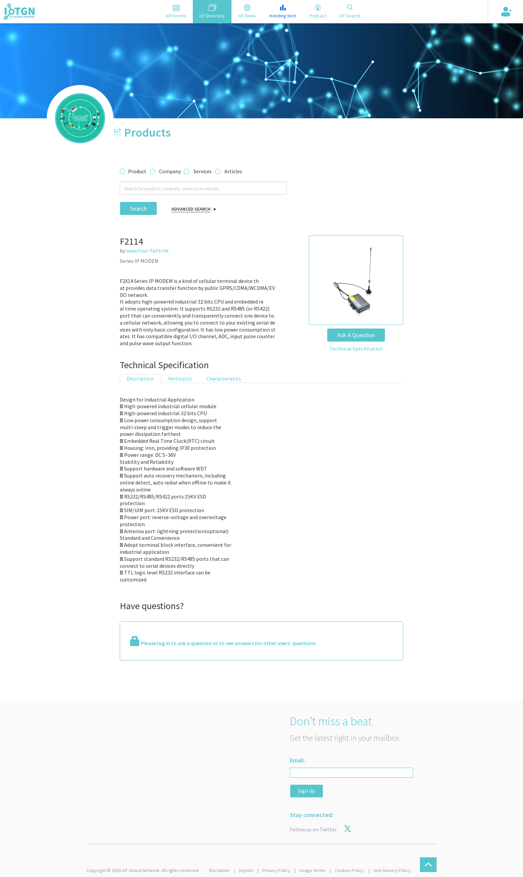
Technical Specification (356, 348)
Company (170, 171)
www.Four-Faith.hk (147, 250)
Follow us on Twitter (313, 829)
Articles (233, 171)
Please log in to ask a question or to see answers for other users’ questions (228, 643)
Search (138, 208)
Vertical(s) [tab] (180, 378)
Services (202, 171)
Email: (297, 760)
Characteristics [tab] (223, 378)
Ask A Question (356, 335)
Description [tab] (140, 378)
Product (137, 171)
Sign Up (306, 790)
